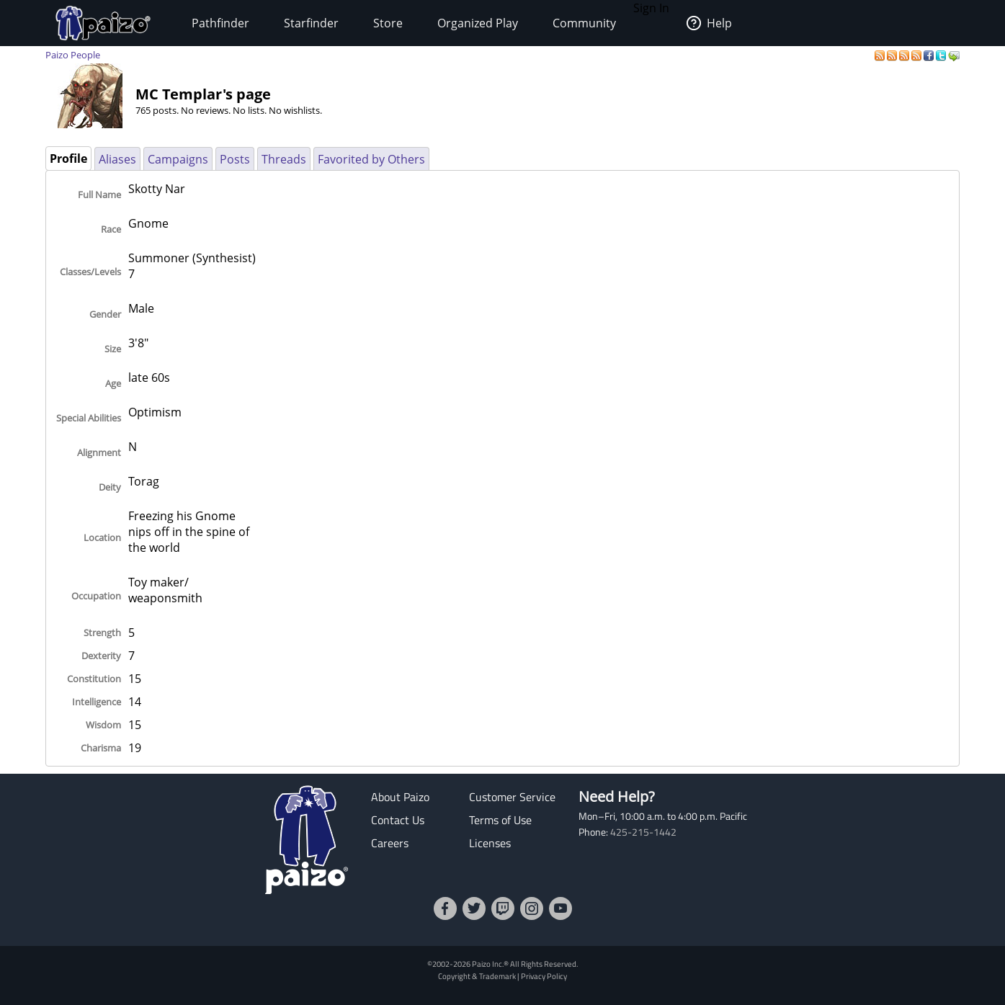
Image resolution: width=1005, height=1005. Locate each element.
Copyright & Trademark (477, 976)
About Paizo (400, 796)
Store (388, 23)
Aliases (117, 159)
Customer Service (512, 796)
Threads (284, 159)
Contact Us (397, 819)
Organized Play (477, 23)
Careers (389, 843)
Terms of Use (500, 819)
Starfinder (311, 23)
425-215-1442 (643, 832)
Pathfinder (220, 23)
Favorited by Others (371, 159)
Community (584, 23)
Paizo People (72, 54)
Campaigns (178, 159)
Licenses (490, 843)
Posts (235, 159)
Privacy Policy (544, 976)
